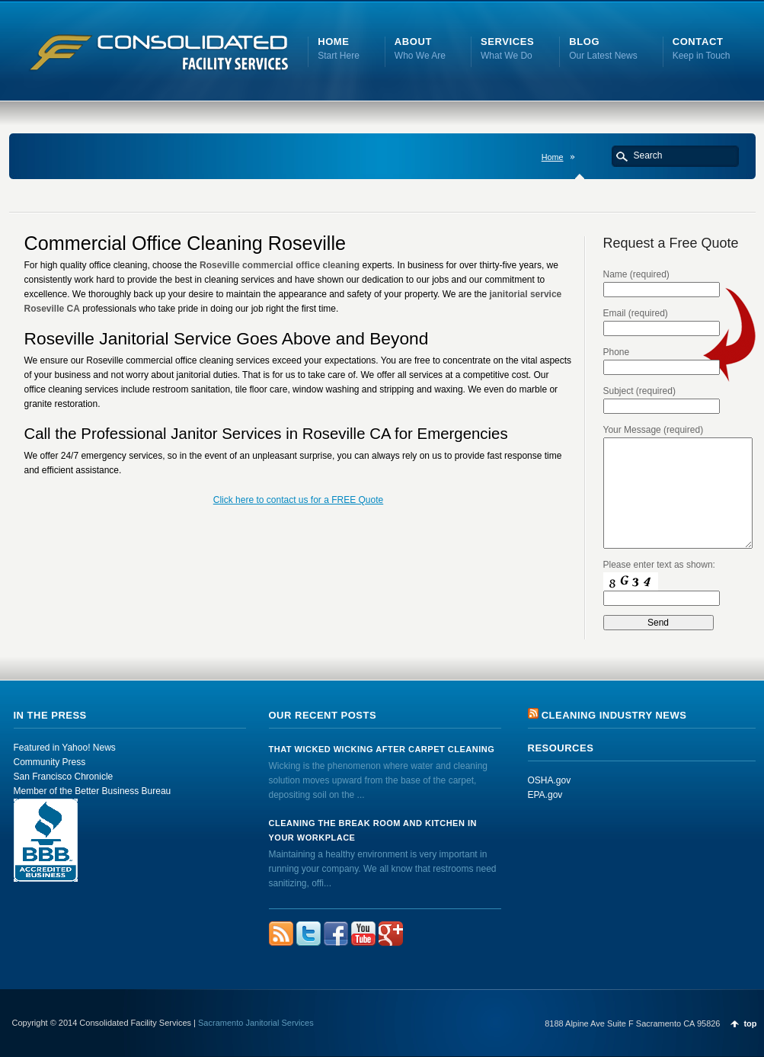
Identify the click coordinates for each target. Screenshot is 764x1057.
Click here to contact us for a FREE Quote (298, 500)
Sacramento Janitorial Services (256, 1022)
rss (281, 933)
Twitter (308, 933)
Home (553, 157)
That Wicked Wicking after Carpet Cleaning (382, 749)
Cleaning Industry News (614, 715)
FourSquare (391, 933)
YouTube (363, 933)
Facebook (336, 933)
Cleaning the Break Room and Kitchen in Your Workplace (373, 830)
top (749, 1023)
